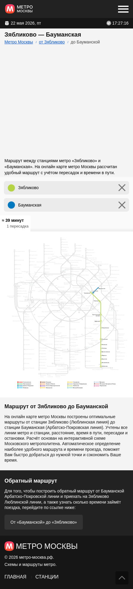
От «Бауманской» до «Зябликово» (43, 522)
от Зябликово (52, 42)
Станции (46, 576)
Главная (15, 576)
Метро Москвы (18, 42)
